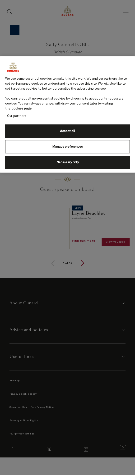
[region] (67, 114)
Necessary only (67, 162)
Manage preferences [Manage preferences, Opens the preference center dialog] (67, 146)
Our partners (17, 116)
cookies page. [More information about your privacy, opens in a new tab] (22, 108)
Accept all (67, 131)
